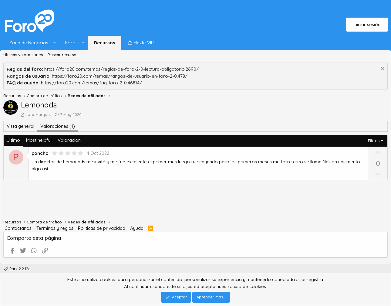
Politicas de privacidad (101, 228)
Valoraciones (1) (57, 126)
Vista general (20, 126)
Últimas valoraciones (23, 54)
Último (13, 140)
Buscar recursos (63, 54)
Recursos (104, 43)
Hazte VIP (140, 43)
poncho (40, 153)
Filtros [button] (373, 140)
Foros (71, 43)
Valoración (69, 140)
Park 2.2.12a (17, 268)
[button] (31, 43)
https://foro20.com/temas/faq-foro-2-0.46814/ (91, 83)
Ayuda (136, 228)
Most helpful (39, 140)
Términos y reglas (54, 228)
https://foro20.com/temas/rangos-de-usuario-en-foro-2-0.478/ (119, 76)
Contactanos (18, 228)
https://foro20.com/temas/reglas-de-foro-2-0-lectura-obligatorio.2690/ (121, 69)
